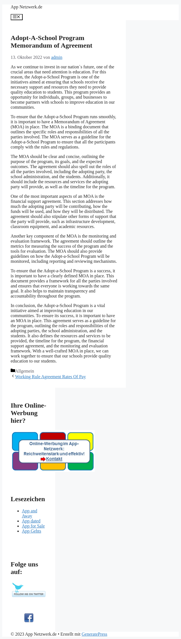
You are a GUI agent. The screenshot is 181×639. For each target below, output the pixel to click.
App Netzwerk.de (26, 6)
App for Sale (33, 526)
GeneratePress (94, 634)
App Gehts (31, 531)
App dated (31, 521)
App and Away (29, 513)
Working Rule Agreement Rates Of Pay (50, 376)
